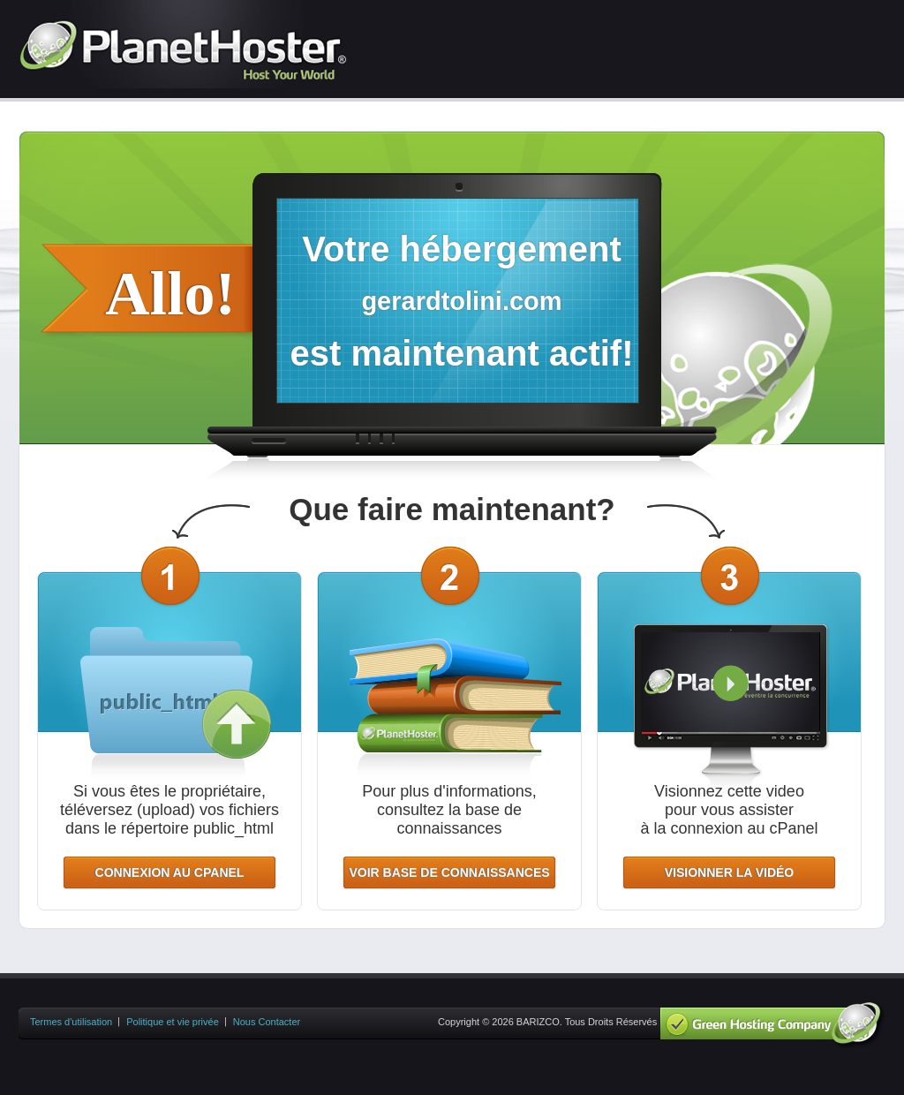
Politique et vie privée (172, 1021)
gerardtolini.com (461, 301)
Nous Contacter (266, 1021)
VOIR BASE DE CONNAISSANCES (449, 872)
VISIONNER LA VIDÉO (730, 872)
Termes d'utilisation (71, 1021)
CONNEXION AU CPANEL (170, 872)
